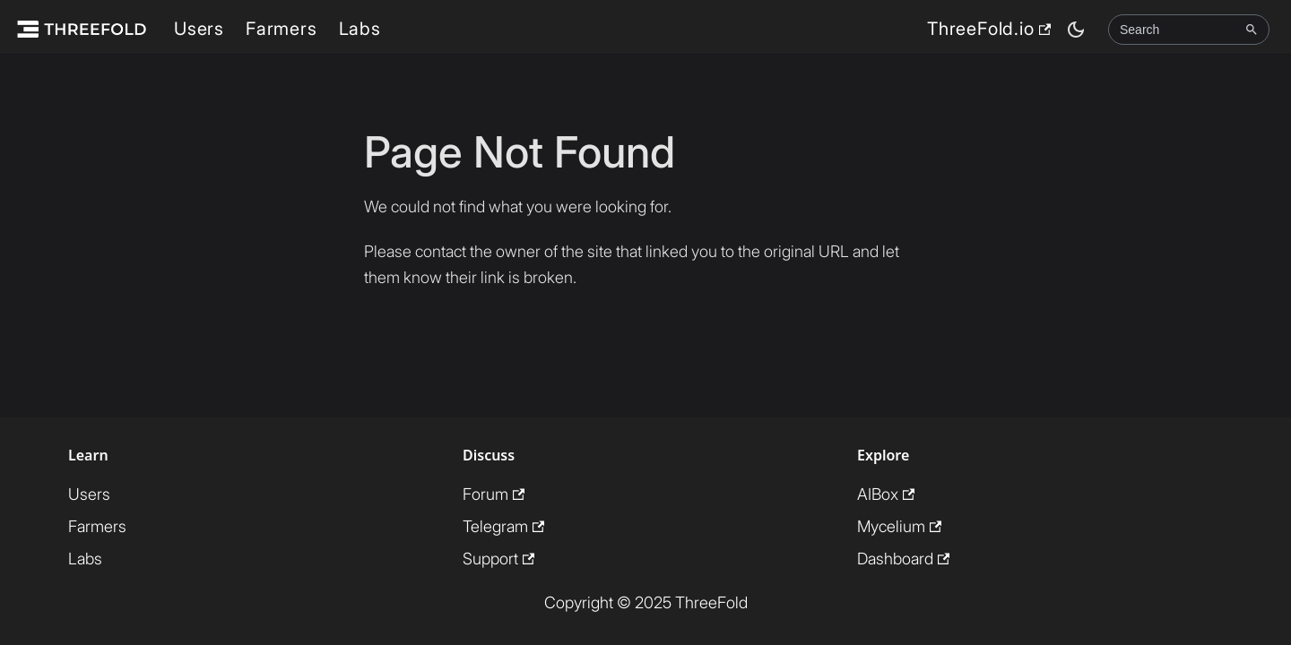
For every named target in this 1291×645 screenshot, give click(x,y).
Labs (360, 28)
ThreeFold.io (989, 28)
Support (498, 558)
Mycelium (899, 526)
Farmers (281, 28)
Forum (493, 494)
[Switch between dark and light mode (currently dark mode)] (1075, 29)
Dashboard (903, 558)
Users (199, 28)
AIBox (885, 494)
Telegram (503, 526)
